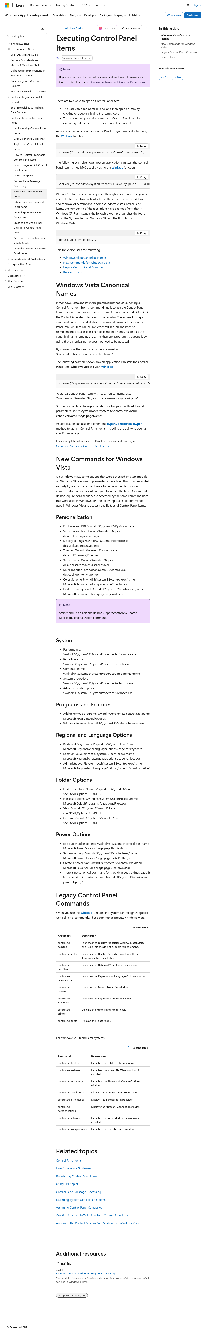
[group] (103, 184)
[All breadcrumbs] (59, 28)
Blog (51, 1323)
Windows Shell (73, 28)
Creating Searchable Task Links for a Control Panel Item (92, 1215)
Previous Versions (34, 1323)
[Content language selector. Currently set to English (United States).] (22, 1314)
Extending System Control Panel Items (81, 1200)
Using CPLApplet (67, 1184)
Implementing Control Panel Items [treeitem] (30, 130)
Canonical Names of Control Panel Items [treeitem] (30, 251)
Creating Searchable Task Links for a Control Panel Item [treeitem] (28, 227)
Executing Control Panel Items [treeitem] (28, 194)
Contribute (67, 1323)
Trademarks (156, 1323)
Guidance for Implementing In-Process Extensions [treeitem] (28, 73)
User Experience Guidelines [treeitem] (29, 138)
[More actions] (146, 28)
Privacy (82, 1323)
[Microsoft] (7, 5)
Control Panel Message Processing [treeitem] (27, 183)
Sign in (197, 5)
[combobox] (26, 36)
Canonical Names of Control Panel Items (118, 82)
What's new (174, 15)
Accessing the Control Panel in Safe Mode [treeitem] (30, 240)
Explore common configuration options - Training (85, 1273)
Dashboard (193, 15)
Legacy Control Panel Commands (85, 267)
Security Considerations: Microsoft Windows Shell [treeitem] (25, 62)
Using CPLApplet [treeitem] (23, 175)
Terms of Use (137, 1323)
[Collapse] (42, 28)
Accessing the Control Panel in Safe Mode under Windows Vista (97, 1223)
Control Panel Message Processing (78, 1192)
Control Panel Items (69, 1160)
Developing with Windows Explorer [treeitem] (26, 83)
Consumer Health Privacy (108, 1323)
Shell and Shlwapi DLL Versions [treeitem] (28, 91)
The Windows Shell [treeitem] (18, 43)
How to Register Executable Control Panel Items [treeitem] (29, 157)
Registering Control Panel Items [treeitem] (28, 146)
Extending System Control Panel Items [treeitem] (29, 204)
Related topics (72, 272)
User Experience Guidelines (74, 1168)
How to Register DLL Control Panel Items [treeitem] (30, 167)
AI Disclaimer (12, 1323)
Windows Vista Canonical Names (84, 257)
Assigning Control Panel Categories (79, 1207)
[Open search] (188, 5)
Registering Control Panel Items (76, 1176)
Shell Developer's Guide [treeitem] (24, 54)
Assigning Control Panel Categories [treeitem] (27, 215)
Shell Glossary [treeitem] (16, 287)
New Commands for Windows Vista (86, 262)
